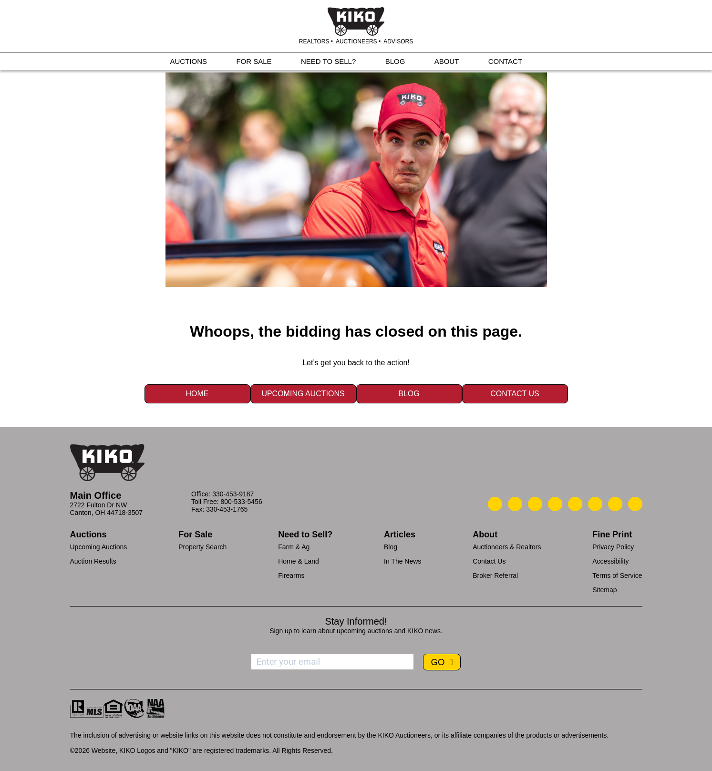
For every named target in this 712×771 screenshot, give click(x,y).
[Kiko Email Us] (515, 504)
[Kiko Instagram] (635, 504)
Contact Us (514, 394)
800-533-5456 (241, 501)
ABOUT (446, 63)
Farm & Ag (294, 547)
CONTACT (505, 63)
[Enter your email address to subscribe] (332, 661)
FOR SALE (253, 63)
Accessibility (610, 561)
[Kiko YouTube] (615, 504)
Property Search (202, 547)
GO (439, 662)
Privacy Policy (613, 547)
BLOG (395, 63)
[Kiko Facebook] (555, 504)
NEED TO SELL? (328, 63)
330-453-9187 (233, 494)
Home (197, 394)
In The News (402, 561)
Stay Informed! (356, 621)
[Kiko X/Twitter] (595, 504)
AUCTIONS (188, 63)
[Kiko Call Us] (495, 504)
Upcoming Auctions (302, 394)
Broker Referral (495, 575)
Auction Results (93, 561)
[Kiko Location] (535, 504)
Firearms (291, 575)
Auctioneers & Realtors (507, 547)
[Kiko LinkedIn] (575, 504)
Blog (408, 394)
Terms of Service (617, 575)
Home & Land (298, 561)
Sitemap (604, 590)
